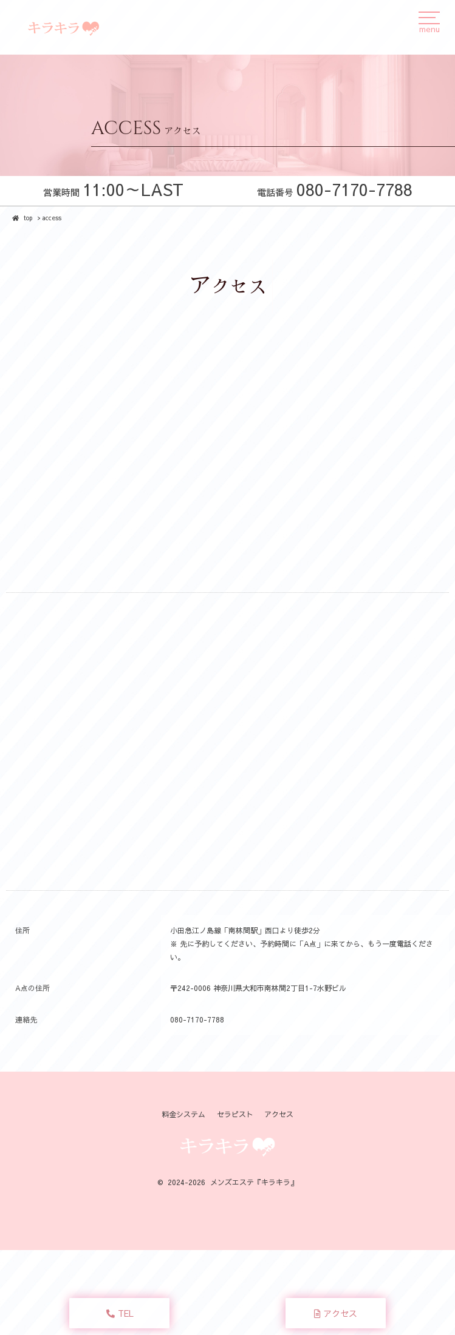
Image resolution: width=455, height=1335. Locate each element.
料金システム (183, 1114)
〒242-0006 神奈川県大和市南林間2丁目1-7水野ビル (258, 988)
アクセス (335, 1313)
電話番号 (334, 192)
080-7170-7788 (197, 1019)
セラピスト (235, 1114)
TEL (119, 1313)
